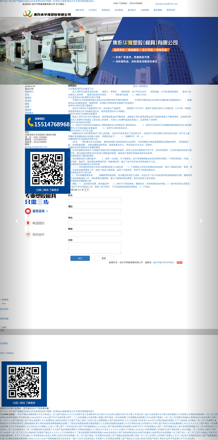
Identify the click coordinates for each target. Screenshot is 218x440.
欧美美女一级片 (70, 438)
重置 (104, 258)
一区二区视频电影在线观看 (38, 429)
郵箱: (70, 229)
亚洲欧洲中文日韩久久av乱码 (100, 414)
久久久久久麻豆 (118, 429)
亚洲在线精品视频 (165, 420)
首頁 (135, 86)
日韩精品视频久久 (86, 429)
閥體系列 (29, 91)
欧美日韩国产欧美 (150, 438)
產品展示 (132, 10)
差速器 (28, 100)
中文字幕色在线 (133, 423)
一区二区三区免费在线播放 (177, 417)
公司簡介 (93, 10)
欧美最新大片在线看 (177, 414)
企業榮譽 (145, 10)
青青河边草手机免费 (169, 438)
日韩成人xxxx (133, 429)
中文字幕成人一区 (47, 414)
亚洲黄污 (162, 429)
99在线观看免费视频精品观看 (54, 423)
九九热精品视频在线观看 (112, 423)
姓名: (70, 195)
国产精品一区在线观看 (116, 417)
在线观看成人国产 (154, 426)
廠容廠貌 (158, 10)
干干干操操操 (181, 420)
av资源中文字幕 (150, 423)
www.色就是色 (110, 432)
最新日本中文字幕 (124, 414)
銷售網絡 (46, 283)
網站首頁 (80, 10)
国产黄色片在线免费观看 (171, 423)
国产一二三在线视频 (77, 417)
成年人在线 (87, 420)
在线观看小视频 (96, 417)
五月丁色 (179, 435)
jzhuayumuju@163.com (167, 4)
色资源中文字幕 (159, 414)
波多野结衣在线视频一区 (164, 432)
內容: (70, 240)
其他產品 (29, 113)
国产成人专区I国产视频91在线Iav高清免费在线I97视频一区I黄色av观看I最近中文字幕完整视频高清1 (47, 411)
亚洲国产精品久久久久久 (49, 432)
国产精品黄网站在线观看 (120, 426)
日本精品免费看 (113, 438)
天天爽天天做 (73, 420)
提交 (80, 258)
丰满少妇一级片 (142, 414)
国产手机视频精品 (87, 426)
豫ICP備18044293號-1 (164, 262)
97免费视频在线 (53, 438)
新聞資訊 (106, 10)
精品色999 (61, 420)
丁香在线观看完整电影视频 (89, 432)
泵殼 (27, 94)
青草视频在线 (170, 426)
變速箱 (28, 97)
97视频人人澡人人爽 (49, 426)
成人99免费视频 (149, 429)
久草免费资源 (37, 435)
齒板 (27, 103)
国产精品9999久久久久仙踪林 (123, 420)
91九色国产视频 (154, 417)
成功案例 (119, 10)
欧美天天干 (138, 426)
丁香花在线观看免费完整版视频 (84, 423)
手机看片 (100, 438)
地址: (70, 217)
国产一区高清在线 (69, 426)
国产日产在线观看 (57, 417)
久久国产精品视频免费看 (64, 429)
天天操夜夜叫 (68, 432)
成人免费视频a (101, 420)
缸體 (27, 107)
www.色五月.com (39, 417)
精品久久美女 (102, 429)
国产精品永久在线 (131, 438)
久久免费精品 (48, 420)
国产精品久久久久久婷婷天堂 (71, 414)
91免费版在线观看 (136, 417)
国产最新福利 (174, 429)
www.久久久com (36, 438)
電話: (70, 206)
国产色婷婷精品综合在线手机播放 (135, 432)
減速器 (28, 110)
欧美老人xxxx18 (147, 420)
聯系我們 (171, 10)
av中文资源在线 (86, 438)
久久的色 (102, 426)
